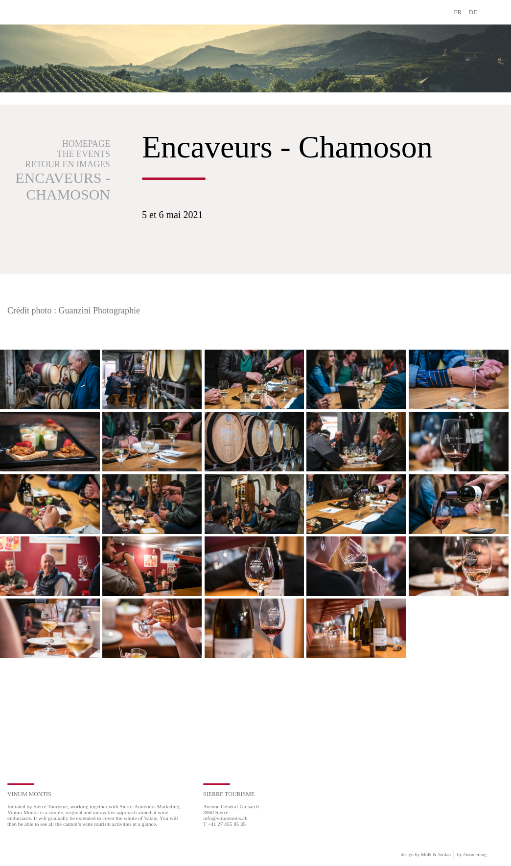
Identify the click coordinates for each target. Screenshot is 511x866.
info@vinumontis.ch (225, 818)
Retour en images (67, 164)
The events (83, 154)
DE (473, 12)
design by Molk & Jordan (426, 854)
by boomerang (472, 854)
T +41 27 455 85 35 (224, 824)
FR (458, 12)
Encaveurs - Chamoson (62, 186)
